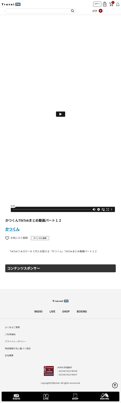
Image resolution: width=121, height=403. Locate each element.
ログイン (97, 4)
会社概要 (9, 355)
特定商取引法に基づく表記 (17, 348)
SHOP (66, 311)
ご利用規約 (10, 334)
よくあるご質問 (12, 327)
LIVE (52, 311)
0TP (95, 11)
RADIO (38, 311)
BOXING (82, 311)
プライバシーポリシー (15, 341)
